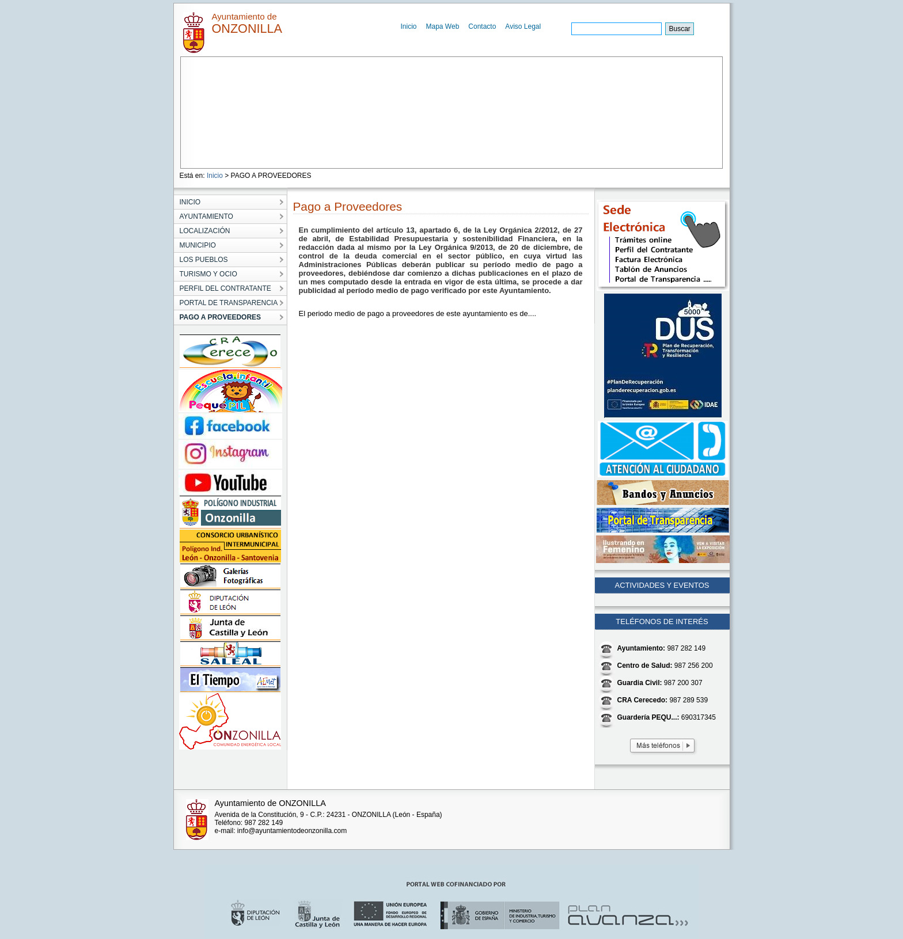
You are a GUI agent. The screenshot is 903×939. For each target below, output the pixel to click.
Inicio (409, 26)
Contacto (482, 26)
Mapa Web (443, 26)
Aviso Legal (523, 26)
